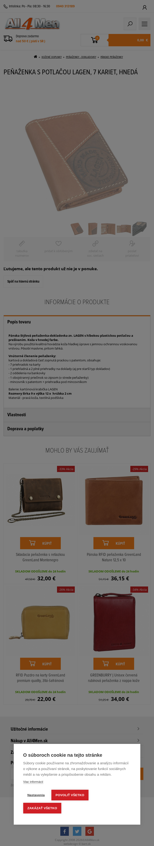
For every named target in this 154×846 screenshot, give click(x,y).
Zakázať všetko (42, 808)
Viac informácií (33, 782)
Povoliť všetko (70, 795)
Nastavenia (36, 795)
